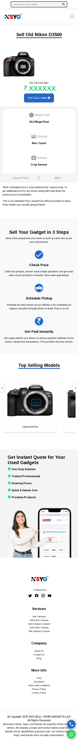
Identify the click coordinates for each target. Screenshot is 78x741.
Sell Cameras (39, 616)
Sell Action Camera (39, 620)
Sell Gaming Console (39, 631)
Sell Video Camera (39, 627)
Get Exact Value (39, 97)
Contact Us (39, 654)
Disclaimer (39, 681)
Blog (39, 658)
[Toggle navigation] (72, 17)
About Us (39, 651)
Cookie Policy (39, 693)
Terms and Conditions (39, 685)
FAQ (39, 678)
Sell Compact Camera (39, 624)
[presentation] (2, 388)
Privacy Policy (39, 689)
